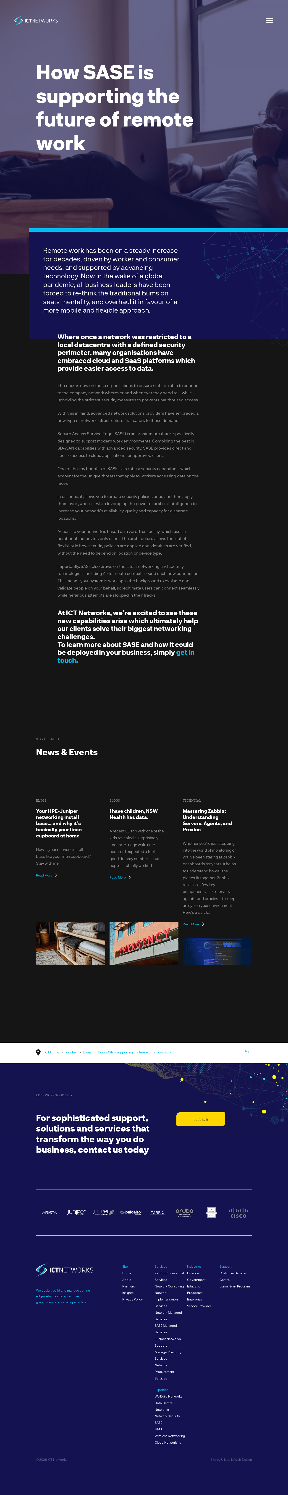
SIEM (158, 1429)
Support (226, 1266)
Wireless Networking (170, 1436)
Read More (44, 875)
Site (125, 1266)
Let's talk (201, 1119)
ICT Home (52, 1052)
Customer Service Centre (233, 1276)
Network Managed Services (168, 1315)
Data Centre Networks (164, 1406)
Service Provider (199, 1306)
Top (247, 1051)
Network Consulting (169, 1286)
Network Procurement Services (164, 1371)
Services (161, 1266)
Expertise (161, 1389)
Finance (193, 1273)
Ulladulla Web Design (236, 1459)
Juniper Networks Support (168, 1342)
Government (196, 1279)
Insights (71, 1052)
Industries (194, 1266)
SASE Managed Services (166, 1328)
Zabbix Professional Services (169, 1276)
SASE (158, 1422)
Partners (128, 1286)
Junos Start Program (235, 1286)
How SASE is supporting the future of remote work (134, 1052)
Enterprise (194, 1299)
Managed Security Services (168, 1355)
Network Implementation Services (166, 1299)
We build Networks (168, 1396)
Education (194, 1286)
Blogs (87, 1052)
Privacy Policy (132, 1299)
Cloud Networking (168, 1442)
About (126, 1279)
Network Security (167, 1416)
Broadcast (195, 1292)
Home (126, 1273)
